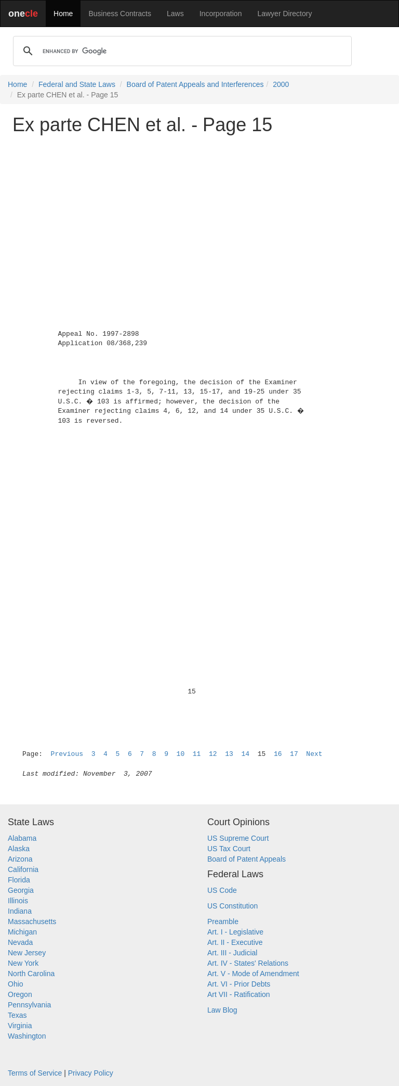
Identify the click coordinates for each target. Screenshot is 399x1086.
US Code (222, 890)
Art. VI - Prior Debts (238, 984)
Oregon (20, 994)
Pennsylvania (29, 1005)
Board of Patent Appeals (246, 859)
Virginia (20, 1025)
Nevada (20, 942)
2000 (281, 84)
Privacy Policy (90, 1073)
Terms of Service (35, 1073)
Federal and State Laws (76, 84)
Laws (175, 13)
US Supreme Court (238, 838)
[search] (181, 51)
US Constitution (232, 906)
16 (278, 754)
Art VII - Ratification (238, 994)
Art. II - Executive (235, 942)
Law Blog (222, 1010)
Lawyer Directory (284, 13)
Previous (67, 754)
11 (197, 754)
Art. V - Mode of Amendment (253, 973)
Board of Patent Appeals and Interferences (195, 84)
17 (294, 754)
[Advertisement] (199, 215)
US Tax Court (228, 848)
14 (245, 754)
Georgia (21, 890)
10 (181, 754)
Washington (27, 1036)
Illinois (18, 900)
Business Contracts (119, 13)
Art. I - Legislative (235, 932)
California (23, 869)
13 (229, 754)
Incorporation (221, 13)
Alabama (22, 838)
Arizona (20, 859)
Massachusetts (32, 921)
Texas (17, 1015)
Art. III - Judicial (232, 953)
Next (314, 754)
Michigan (22, 932)
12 (213, 754)
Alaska (19, 848)
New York (23, 963)
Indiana (20, 911)
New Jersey (27, 953)
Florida (19, 880)
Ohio (15, 984)
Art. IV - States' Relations (247, 963)
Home (63, 13)
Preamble (222, 921)
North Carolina (31, 973)
